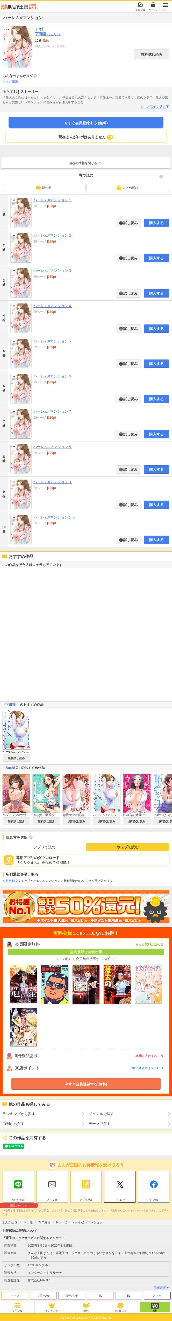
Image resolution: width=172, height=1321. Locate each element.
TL (100, 1295)
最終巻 (43, 187)
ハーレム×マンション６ (52, 376)
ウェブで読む (128, 847)
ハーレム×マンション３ (52, 270)
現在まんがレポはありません (86, 137)
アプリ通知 (86, 1199)
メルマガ (52, 1199)
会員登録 (9, 881)
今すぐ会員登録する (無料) (86, 123)
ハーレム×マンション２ (52, 235)
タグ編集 (12, 81)
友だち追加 (18, 1200)
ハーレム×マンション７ (52, 411)
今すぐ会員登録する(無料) (86, 1084)
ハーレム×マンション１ (52, 200)
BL (128, 1295)
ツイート (9, 1146)
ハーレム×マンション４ (52, 306)
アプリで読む (44, 847)
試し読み (130, 223)
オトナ (157, 1295)
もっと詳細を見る (155, 107)
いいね (154, 1199)
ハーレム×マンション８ (52, 447)
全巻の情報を (86, 163)
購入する (156, 223)
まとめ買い (127, 187)
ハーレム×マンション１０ (54, 517)
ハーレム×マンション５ (52, 341)
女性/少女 (43, 1295)
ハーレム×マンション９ (52, 482)
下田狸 (48, 34)
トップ (15, 1295)
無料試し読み (151, 54)
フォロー (120, 1199)
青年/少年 (72, 1295)
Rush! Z (11, 768)
